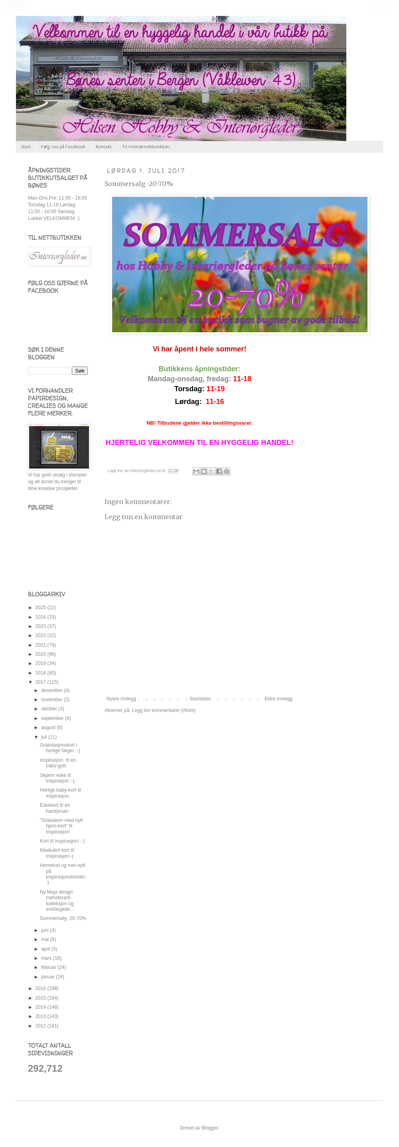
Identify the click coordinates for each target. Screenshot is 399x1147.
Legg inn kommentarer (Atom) (164, 710)
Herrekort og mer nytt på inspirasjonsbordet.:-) (63, 874)
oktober (49, 709)
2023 (41, 626)
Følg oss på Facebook (63, 146)
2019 (41, 663)
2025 (41, 607)
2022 (41, 635)
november (52, 699)
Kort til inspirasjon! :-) (62, 841)
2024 (41, 617)
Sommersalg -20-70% (139, 184)
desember (52, 690)
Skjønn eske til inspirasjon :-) (57, 778)
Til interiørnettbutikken (146, 146)
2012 (41, 1026)
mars (47, 958)
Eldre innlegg (278, 699)
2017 (41, 682)
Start (26, 146)
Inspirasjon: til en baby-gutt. (58, 763)
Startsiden (200, 699)
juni (45, 930)
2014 (41, 1007)
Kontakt (104, 146)
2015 (41, 998)
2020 (41, 654)
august (49, 727)
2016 (41, 988)
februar (49, 967)
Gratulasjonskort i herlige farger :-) (60, 747)
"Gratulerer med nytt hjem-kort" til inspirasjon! (61, 826)
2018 (41, 673)
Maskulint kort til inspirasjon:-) (57, 853)
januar (48, 977)
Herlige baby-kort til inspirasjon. (60, 792)
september (53, 718)
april (46, 949)
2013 (41, 1016)
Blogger (209, 1128)
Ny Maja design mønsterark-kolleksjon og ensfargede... (57, 900)
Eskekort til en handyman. (55, 808)
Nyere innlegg (121, 699)
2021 (41, 645)
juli (44, 737)
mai (45, 939)
